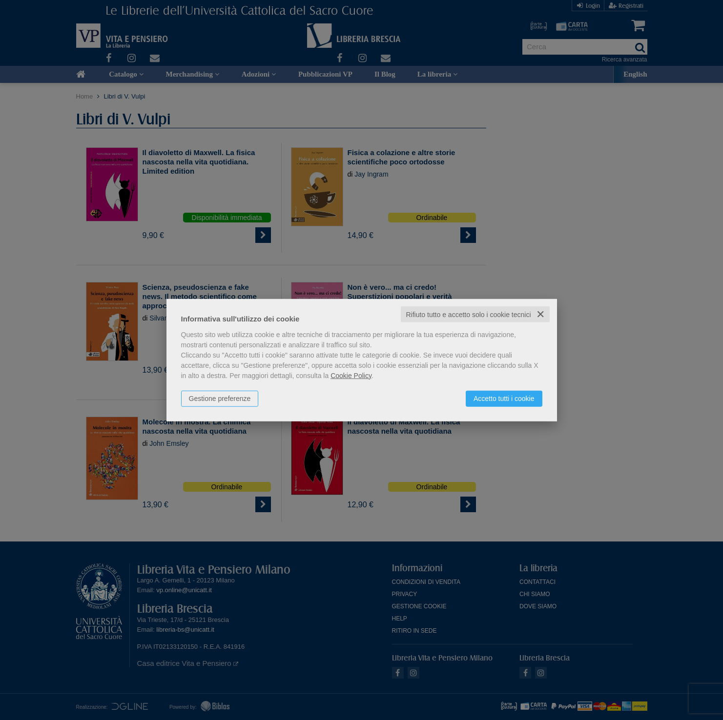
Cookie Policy (351, 375)
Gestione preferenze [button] (220, 398)
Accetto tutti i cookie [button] (504, 398)
